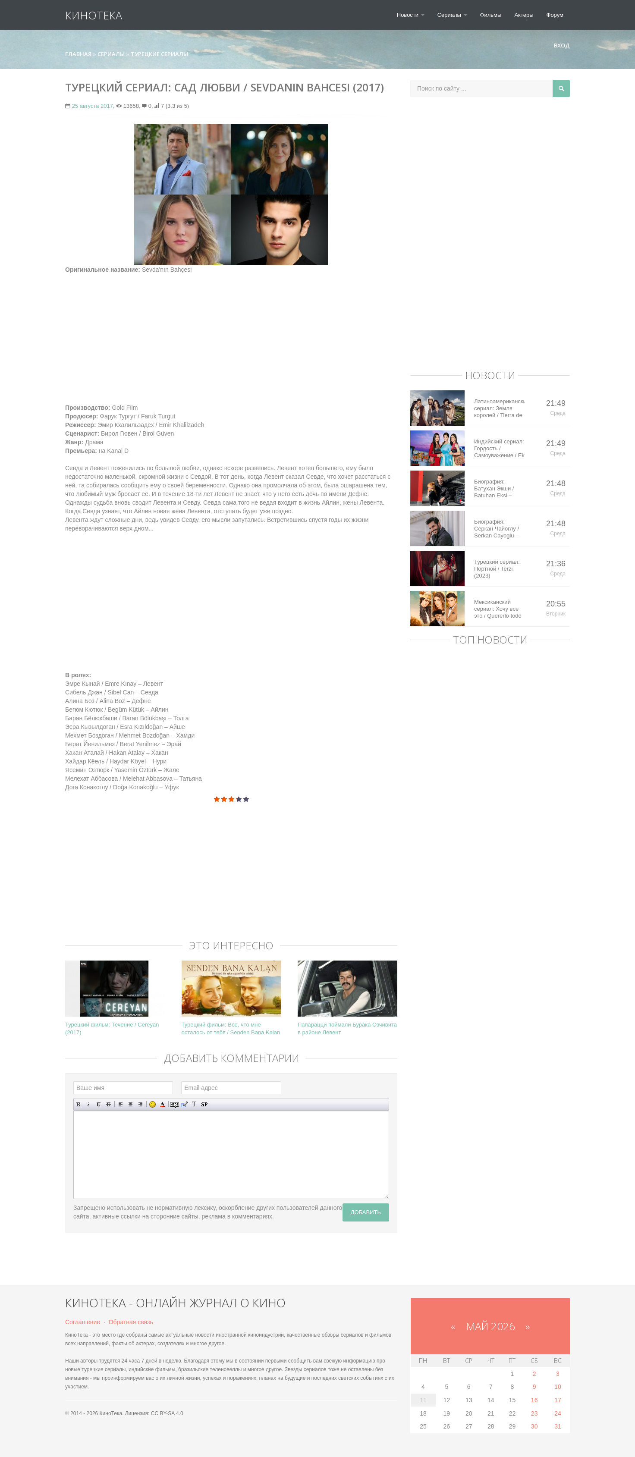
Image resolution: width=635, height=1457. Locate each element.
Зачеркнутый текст (108, 1104)
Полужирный (79, 1104)
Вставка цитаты (184, 1104)
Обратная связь (131, 1322)
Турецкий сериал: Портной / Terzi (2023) (497, 569)
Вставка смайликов (152, 1104)
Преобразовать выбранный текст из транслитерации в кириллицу (194, 1104)
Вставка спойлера (204, 1104)
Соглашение (82, 1322)
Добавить (366, 1212)
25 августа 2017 (92, 106)
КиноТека (93, 15)
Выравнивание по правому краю (140, 1104)
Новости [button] (410, 15)
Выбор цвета (162, 1104)
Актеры (523, 15)
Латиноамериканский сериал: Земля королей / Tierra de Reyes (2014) (499, 408)
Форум (555, 15)
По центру (130, 1104)
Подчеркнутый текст (99, 1104)
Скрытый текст (174, 1104)
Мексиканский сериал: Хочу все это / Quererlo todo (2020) (498, 609)
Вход (558, 45)
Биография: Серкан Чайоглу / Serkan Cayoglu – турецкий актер (496, 528)
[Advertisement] (231, 334)
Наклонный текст (89, 1104)
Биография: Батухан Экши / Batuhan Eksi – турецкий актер (494, 488)
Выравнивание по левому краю (121, 1104)
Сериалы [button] (452, 15)
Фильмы (491, 15)
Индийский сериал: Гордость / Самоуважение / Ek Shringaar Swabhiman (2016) (499, 448)
